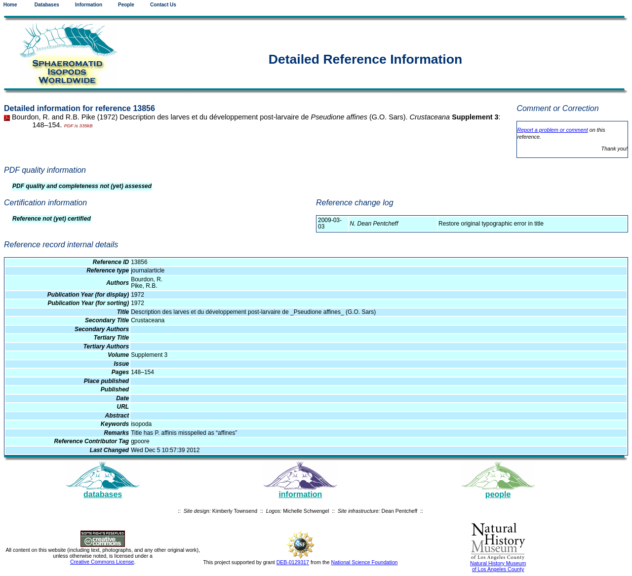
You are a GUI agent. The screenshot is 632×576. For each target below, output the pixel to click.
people (498, 494)
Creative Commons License (102, 562)
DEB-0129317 (292, 562)
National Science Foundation (364, 562)
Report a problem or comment (552, 130)
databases (102, 494)
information (300, 494)
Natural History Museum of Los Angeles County (498, 566)
